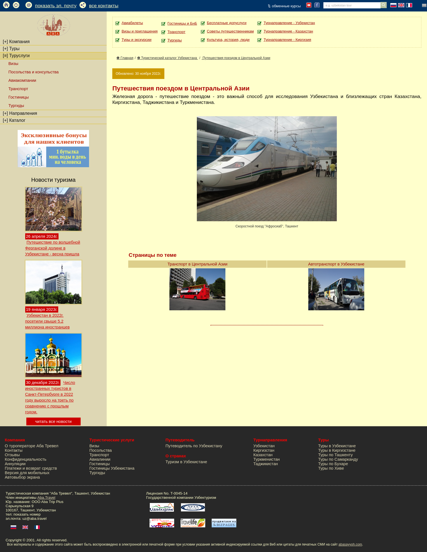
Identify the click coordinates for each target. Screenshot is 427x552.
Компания (16, 41)
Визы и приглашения (140, 31)
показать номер (27, 514)
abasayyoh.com (350, 544)
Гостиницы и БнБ (182, 23)
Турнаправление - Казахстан (288, 31)
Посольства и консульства (33, 72)
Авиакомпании (22, 80)
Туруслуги (16, 55)
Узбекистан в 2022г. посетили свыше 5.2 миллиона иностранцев (47, 321)
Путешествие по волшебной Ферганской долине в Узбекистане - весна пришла (52, 248)
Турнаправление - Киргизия (287, 40)
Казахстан (263, 455)
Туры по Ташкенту (335, 455)
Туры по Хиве (331, 468)
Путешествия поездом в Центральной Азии (236, 58)
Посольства (100, 450)
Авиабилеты (132, 23)
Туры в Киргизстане (336, 450)
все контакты (103, 5)
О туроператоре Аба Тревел (31, 446)
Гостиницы (18, 97)
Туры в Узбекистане (337, 446)
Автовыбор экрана (22, 477)
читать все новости (53, 421)
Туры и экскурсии (136, 40)
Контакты (13, 450)
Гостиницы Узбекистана (111, 468)
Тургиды (16, 105)
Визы (13, 63)
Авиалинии (99, 459)
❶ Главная (124, 58)
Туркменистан (266, 459)
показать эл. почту (55, 5)
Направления (20, 113)
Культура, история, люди (228, 40)
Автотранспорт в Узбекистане (336, 264)
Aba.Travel (46, 497)
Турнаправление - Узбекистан (289, 23)
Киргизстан (263, 450)
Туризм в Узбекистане (186, 462)
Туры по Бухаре (333, 464)
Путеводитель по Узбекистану (193, 446)
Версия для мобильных (27, 473)
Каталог (14, 120)
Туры (11, 48)
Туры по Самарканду (338, 459)
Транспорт (18, 89)
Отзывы (12, 455)
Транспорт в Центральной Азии (197, 264)
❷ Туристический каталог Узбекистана (167, 58)
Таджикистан (265, 464)
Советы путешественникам (230, 31)
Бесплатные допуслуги (226, 23)
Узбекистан (264, 446)
